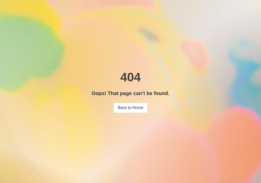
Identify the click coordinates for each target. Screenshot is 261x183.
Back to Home (130, 107)
